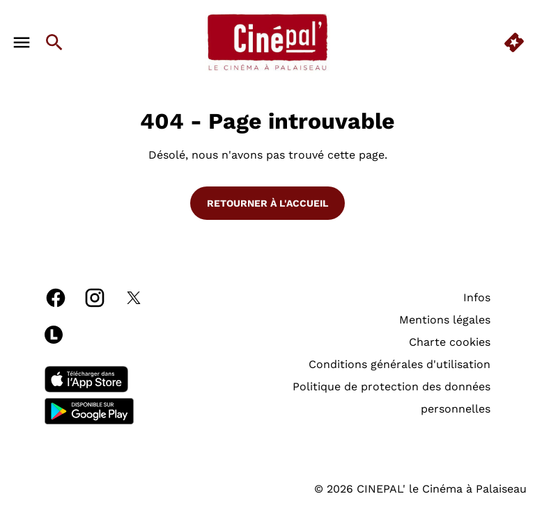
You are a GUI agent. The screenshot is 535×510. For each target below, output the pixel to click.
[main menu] (21, 42)
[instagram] (95, 298)
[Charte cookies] (449, 342)
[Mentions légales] (444, 320)
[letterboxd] (54, 335)
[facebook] (56, 298)
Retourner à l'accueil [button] (267, 203)
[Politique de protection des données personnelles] (356, 398)
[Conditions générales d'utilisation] (399, 364)
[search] (54, 42)
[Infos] (476, 298)
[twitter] (134, 298)
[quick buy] (514, 42)
